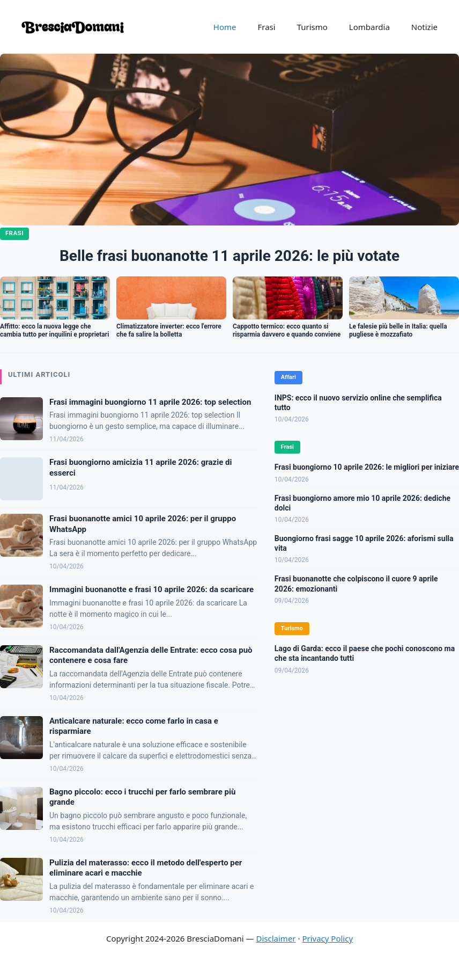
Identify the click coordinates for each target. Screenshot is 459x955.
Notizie (424, 26)
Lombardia (369, 26)
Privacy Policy (327, 938)
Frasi (266, 26)
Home (224, 26)
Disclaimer (276, 938)
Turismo (312, 26)
